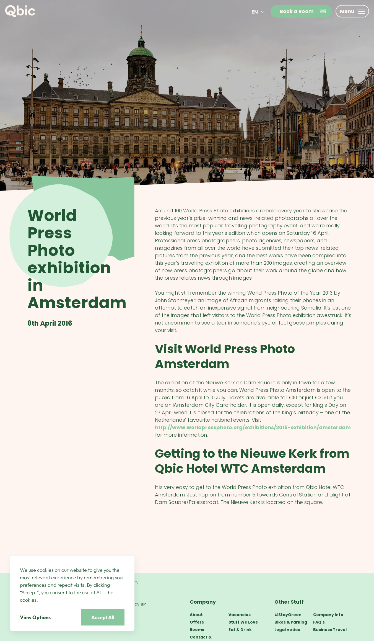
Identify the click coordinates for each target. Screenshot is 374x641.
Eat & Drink (240, 629)
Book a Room (303, 11)
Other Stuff (289, 601)
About (196, 614)
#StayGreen (288, 614)
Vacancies (239, 614)
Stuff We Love (243, 622)
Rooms (197, 629)
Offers (197, 622)
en (259, 12)
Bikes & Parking (290, 622)
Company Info (328, 614)
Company (203, 601)
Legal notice (287, 629)
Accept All (103, 617)
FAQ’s (319, 622)
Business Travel (330, 629)
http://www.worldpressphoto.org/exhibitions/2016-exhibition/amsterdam (253, 427)
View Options (35, 617)
